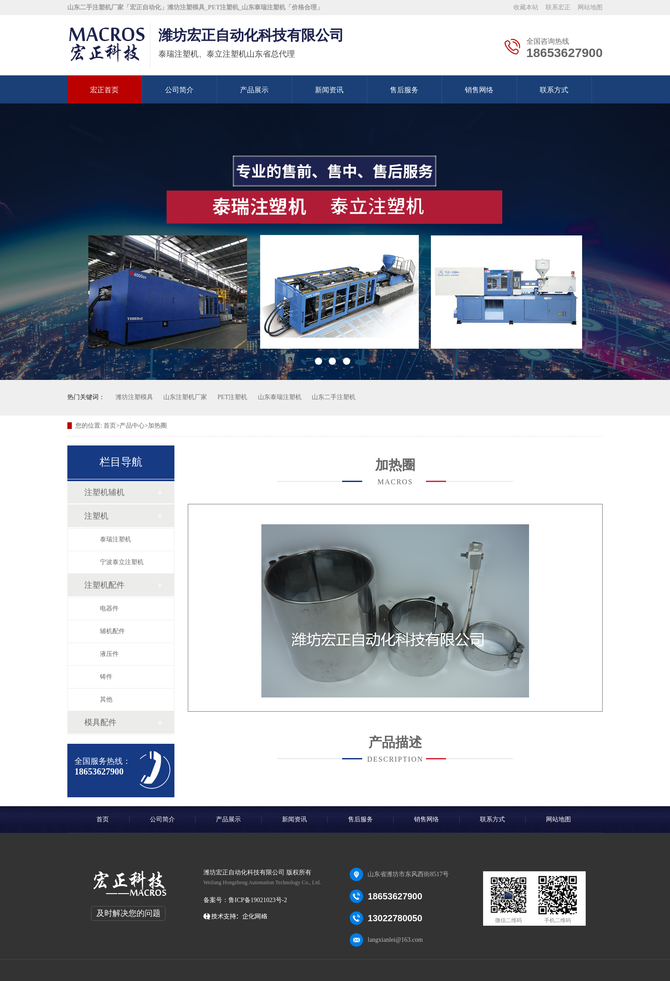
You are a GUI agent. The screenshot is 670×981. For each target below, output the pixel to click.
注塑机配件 (104, 585)
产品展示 (254, 90)
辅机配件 (112, 631)
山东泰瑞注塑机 (280, 397)
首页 (102, 819)
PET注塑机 (233, 397)
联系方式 (554, 90)
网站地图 (590, 7)
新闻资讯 (329, 90)
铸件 (106, 676)
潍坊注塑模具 (134, 397)
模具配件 (100, 722)
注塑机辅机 (104, 492)
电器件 (109, 608)
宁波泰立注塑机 (122, 562)
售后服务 (404, 90)
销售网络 (479, 90)
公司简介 (179, 90)
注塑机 (96, 515)
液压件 (109, 654)
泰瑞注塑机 (115, 539)
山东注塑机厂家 (185, 397)
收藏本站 (525, 7)
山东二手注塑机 (334, 397)
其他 (106, 699)
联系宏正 (558, 7)
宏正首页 (104, 90)
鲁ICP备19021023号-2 (257, 900)
